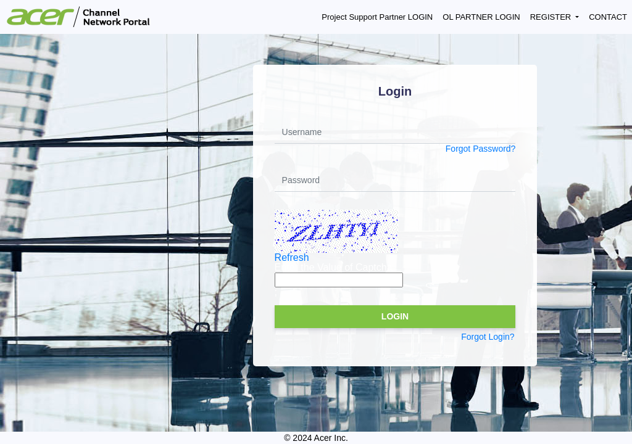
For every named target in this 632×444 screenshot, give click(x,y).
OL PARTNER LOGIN (481, 17)
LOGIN (395, 316)
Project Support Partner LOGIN (377, 17)
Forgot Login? (487, 337)
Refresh (292, 257)
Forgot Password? (481, 149)
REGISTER (551, 17)
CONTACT (608, 17)
